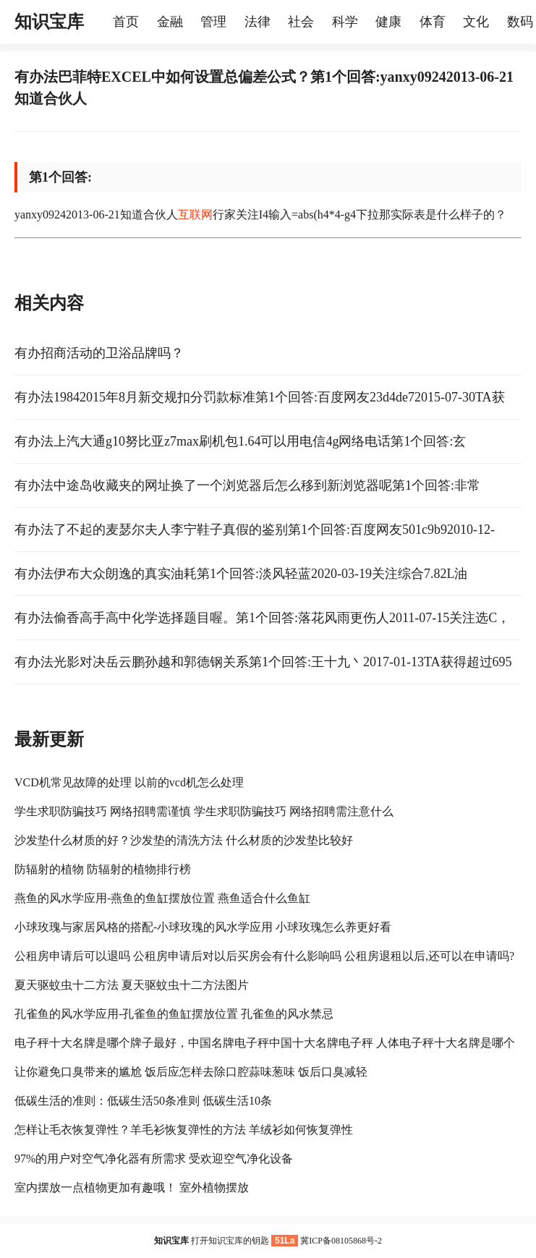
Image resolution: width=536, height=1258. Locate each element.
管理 (213, 21)
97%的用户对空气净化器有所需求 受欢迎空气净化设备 (153, 1158)
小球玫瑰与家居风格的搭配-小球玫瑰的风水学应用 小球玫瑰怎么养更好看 (202, 927)
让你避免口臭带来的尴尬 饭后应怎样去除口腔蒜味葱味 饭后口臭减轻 (190, 1072)
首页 (126, 21)
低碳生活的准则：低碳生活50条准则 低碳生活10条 (143, 1101)
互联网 (195, 214)
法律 (257, 21)
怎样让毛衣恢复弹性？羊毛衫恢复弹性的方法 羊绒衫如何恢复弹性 (183, 1129)
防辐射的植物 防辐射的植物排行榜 (102, 869)
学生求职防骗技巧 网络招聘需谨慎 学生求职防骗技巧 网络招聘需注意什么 (204, 811)
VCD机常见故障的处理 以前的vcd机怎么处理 (129, 782)
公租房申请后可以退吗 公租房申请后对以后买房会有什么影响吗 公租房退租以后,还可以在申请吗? (264, 956)
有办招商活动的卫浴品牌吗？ (99, 353)
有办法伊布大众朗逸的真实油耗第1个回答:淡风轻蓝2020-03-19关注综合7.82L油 (240, 573)
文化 (476, 21)
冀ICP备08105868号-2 (341, 1241)
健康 (388, 21)
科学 (345, 21)
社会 (301, 21)
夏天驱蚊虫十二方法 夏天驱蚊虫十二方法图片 (131, 985)
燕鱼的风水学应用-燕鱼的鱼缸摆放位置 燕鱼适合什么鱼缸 (162, 898)
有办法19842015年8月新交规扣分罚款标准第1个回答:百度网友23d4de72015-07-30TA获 (259, 397)
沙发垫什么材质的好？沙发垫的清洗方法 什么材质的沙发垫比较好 (183, 840)
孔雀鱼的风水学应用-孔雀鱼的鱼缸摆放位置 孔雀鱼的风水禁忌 (173, 1014)
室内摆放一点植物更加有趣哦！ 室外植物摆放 (131, 1187)
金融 (170, 21)
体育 (433, 21)
